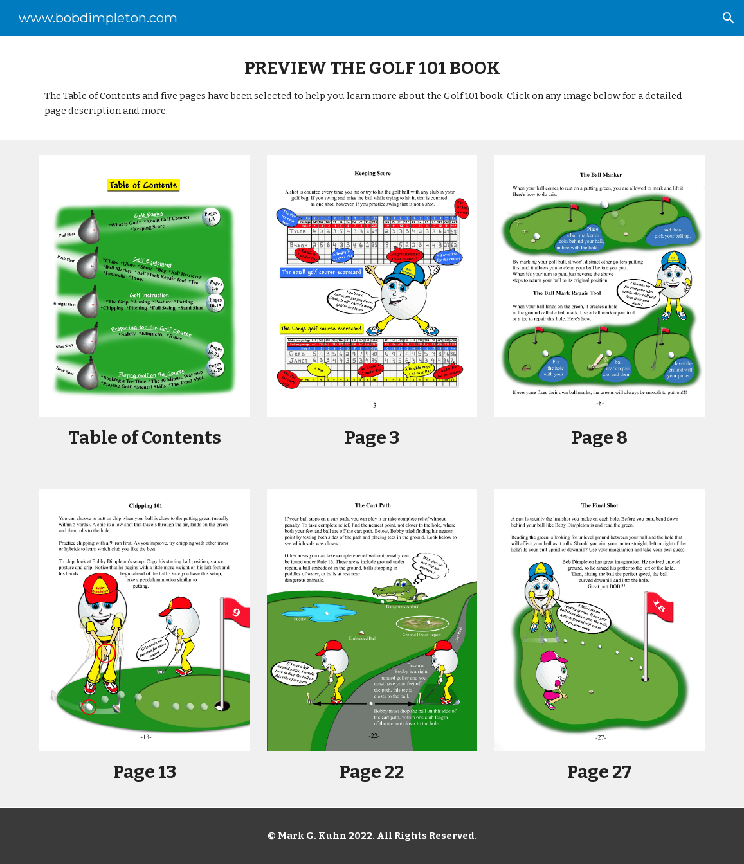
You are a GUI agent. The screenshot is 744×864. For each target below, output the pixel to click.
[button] (728, 18)
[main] (372, 87)
